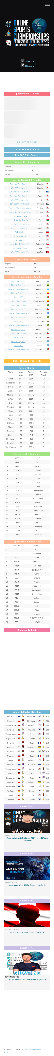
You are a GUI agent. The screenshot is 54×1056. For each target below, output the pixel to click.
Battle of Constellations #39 (18, 313)
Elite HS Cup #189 (18, 330)
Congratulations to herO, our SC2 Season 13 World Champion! (27, 839)
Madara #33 (18, 321)
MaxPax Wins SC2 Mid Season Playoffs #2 (27, 932)
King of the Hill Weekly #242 (20, 212)
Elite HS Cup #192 (18, 293)
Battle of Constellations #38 (18, 325)
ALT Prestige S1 (20, 236)
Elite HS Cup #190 (18, 317)
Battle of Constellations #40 (18, 289)
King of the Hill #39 (18, 305)
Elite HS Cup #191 (18, 309)
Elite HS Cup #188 (18, 342)
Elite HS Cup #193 (18, 285)
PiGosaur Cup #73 (20, 248)
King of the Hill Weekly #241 (20, 244)
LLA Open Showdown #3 (19, 204)
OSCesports (27, 61)
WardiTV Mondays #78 (20, 252)
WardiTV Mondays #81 (20, 188)
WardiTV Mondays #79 (20, 228)
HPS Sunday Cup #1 (20, 220)
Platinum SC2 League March (20, 208)
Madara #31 (18, 337)
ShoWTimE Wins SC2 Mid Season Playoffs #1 (27, 980)
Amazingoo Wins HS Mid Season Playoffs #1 (27, 885)
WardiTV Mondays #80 (20, 200)
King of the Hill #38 (18, 333)
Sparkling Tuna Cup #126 (19, 184)
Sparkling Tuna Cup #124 (19, 224)
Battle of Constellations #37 (18, 349)
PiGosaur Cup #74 (20, 216)
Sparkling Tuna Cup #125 (19, 196)
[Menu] (46, 5)
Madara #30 (18, 346)
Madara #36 (18, 297)
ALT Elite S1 (19, 232)
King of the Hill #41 (18, 281)
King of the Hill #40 (18, 301)
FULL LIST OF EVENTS (27, 142)
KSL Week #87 (19, 240)
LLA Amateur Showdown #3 (19, 192)
